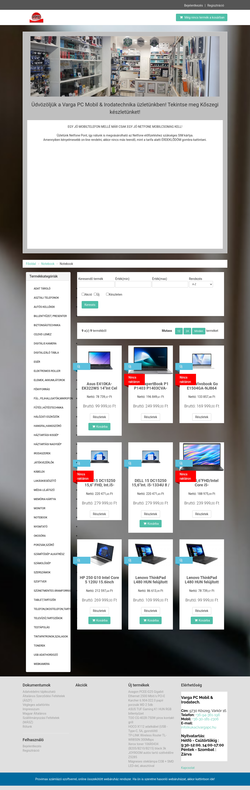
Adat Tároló (42, 288)
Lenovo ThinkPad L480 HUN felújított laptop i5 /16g (151, 582)
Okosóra (40, 535)
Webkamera (42, 664)
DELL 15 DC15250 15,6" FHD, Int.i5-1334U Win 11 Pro (99, 485)
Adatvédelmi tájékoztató (39, 691)
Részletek (99, 417)
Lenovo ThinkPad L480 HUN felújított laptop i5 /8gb (202, 582)
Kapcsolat (188, 768)
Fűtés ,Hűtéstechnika (48, 407)
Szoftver (40, 581)
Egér (37, 361)
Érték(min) (122, 279)
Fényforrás (42, 389)
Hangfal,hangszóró (47, 425)
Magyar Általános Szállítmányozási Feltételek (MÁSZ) (41, 718)
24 (187, 331)
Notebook (47, 264)
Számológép (42, 563)
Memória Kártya (45, 499)
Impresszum (31, 709)
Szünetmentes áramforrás (52, 590)
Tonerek (39, 645)
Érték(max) (159, 279)
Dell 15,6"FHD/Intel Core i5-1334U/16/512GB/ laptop (201, 487)
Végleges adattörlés (36, 705)
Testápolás (42, 627)
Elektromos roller (47, 371)
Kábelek (39, 471)
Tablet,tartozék (45, 599)
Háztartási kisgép (46, 435)
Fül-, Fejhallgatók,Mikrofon (53, 398)
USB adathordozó (46, 654)
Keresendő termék (90, 279)
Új (96, 294)
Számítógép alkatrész (49, 554)
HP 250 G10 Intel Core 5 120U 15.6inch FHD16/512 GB (99, 582)
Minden (198, 331)
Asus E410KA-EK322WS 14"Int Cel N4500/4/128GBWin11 (99, 388)
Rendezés (195, 279)
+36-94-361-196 (207, 715)
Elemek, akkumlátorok (49, 380)
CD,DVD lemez (42, 334)
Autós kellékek (44, 306)
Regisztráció (215, 5)
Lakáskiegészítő (45, 480)
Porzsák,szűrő (44, 545)
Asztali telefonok (46, 297)
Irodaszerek (42, 453)
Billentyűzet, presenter (50, 316)
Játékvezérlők (44, 462)
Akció (87, 294)
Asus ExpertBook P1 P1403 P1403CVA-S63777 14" (151, 388)
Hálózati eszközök (46, 416)
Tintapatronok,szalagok (51, 636)
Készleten (114, 294)
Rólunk (27, 726)
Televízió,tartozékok (48, 618)
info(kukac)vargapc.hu (198, 727)
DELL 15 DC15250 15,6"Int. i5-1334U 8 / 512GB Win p (151, 485)
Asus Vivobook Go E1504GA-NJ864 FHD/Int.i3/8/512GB (201, 388)
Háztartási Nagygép (47, 444)
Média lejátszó (44, 490)
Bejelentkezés (193, 5)
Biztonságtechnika (47, 325)
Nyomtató (40, 526)
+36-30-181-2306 (205, 719)
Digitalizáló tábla (46, 352)
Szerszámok (42, 572)
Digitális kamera (45, 343)
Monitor (39, 508)
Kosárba (100, 426)
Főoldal (31, 264)
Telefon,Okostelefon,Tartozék (55, 609)
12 (179, 331)
